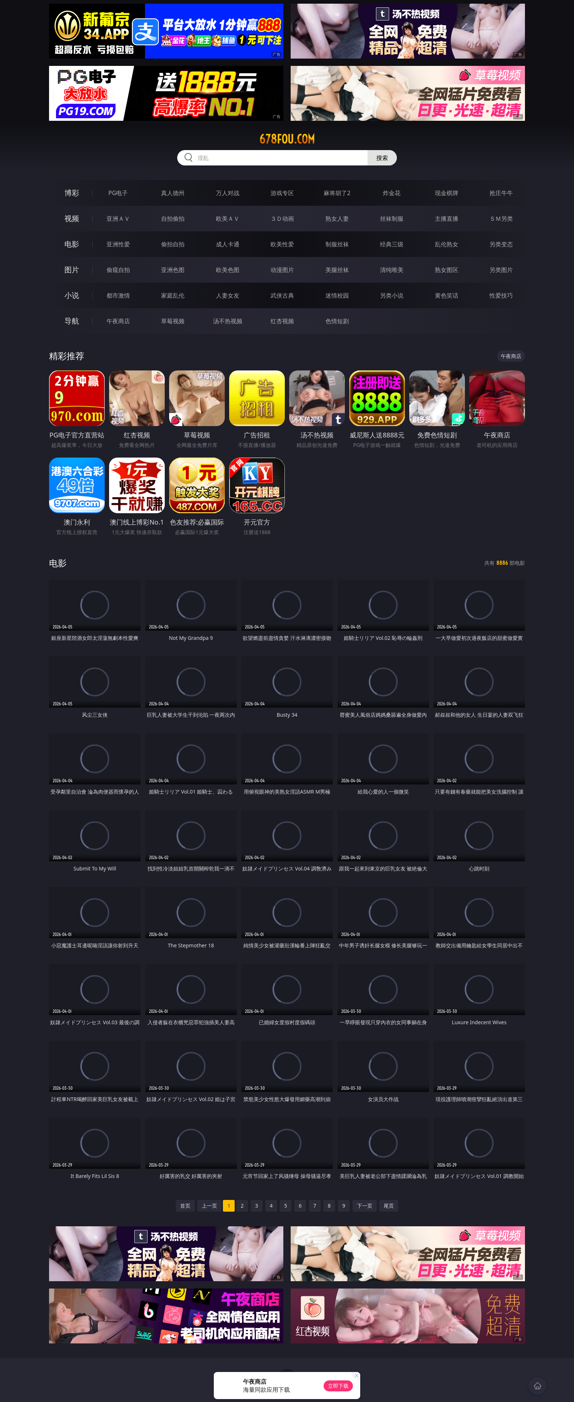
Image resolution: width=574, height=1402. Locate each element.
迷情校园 (337, 295)
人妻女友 (227, 295)
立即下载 (338, 1385)
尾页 (389, 1205)
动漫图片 (282, 270)
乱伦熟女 (446, 244)
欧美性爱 (282, 244)
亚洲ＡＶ (118, 219)
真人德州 (172, 193)
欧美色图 (227, 270)
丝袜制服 (391, 219)
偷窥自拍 (118, 270)
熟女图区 (446, 270)
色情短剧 (337, 321)
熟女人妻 (337, 219)
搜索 (382, 158)
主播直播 (446, 219)
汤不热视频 (227, 321)
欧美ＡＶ (227, 219)
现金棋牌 (446, 193)
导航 (71, 321)
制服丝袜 (337, 244)
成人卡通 (227, 244)
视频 (71, 218)
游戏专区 (282, 193)
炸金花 (391, 193)
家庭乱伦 (172, 295)
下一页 (364, 1205)
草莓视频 (172, 321)
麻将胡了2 (337, 193)
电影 (71, 244)
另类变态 (501, 244)
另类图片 (501, 270)
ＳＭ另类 (501, 219)
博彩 (71, 193)
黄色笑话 (446, 295)
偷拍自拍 (172, 244)
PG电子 (118, 193)
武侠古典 (282, 295)
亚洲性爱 (118, 244)
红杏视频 (282, 321)
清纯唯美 (391, 270)
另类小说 (391, 295)
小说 (71, 295)
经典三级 (391, 244)
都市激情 (118, 295)
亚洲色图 (172, 270)
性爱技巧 (501, 295)
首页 (185, 1205)
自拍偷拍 (172, 219)
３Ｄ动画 (282, 219)
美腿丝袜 (337, 270)
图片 (71, 270)
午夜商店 (118, 321)
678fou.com (287, 139)
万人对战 (227, 193)
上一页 (209, 1205)
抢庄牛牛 (501, 193)
